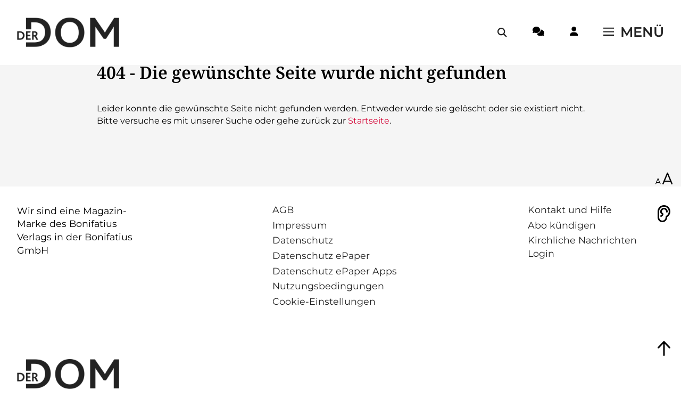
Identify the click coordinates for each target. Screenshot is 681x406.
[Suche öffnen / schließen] (502, 32)
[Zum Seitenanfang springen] (664, 348)
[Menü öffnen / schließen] (633, 32)
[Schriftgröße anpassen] (664, 180)
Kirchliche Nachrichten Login (582, 246)
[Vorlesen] (664, 214)
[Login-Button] (573, 33)
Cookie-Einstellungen (324, 301)
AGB (283, 209)
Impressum (299, 225)
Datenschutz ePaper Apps (334, 271)
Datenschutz (302, 240)
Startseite (368, 121)
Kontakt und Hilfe (570, 209)
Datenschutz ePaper (321, 255)
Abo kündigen (562, 225)
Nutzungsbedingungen (328, 285)
